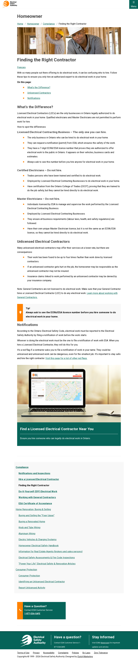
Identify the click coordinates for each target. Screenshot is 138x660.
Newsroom (105, 643)
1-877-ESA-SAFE (32, 613)
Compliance (49, 23)
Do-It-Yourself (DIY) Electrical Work (38, 491)
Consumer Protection (26, 569)
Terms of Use (23, 653)
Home (20, 23)
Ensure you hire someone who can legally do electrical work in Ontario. (55, 438)
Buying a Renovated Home (32, 521)
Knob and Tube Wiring (29, 527)
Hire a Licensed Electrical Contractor (39, 479)
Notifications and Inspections (34, 473)
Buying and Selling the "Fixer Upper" (36, 515)
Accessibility (48, 653)
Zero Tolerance (101, 653)
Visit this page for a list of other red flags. (66, 358)
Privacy (36, 653)
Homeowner (33, 23)
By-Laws (86, 653)
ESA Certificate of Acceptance (35, 503)
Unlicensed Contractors (39, 92)
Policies (75, 653)
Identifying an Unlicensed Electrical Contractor (42, 581)
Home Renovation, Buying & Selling (33, 509)
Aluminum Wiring (27, 533)
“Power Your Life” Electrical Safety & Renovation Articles (47, 563)
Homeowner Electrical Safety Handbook (39, 545)
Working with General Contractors (37, 497)
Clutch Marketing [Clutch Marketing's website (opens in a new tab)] (85, 656)
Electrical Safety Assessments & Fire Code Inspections (47, 557)
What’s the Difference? (38, 87)
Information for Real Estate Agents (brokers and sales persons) (51, 551)
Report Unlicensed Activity (32, 587)
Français (21, 67)
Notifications (33, 98)
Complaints (63, 653)
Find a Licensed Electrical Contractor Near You (56, 429)
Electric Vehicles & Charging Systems (37, 539)
